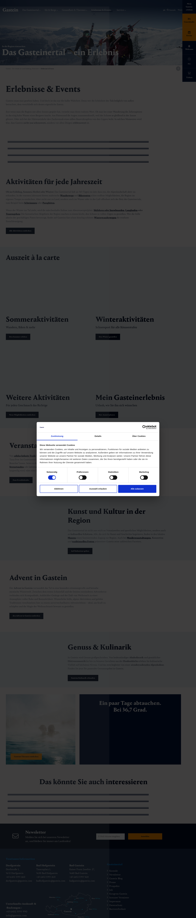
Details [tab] (98, 436)
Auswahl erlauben (98, 489)
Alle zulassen (137, 489)
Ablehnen (58, 489)
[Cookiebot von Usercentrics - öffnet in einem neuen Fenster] (144, 427)
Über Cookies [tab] (139, 436)
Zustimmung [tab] (57, 436)
